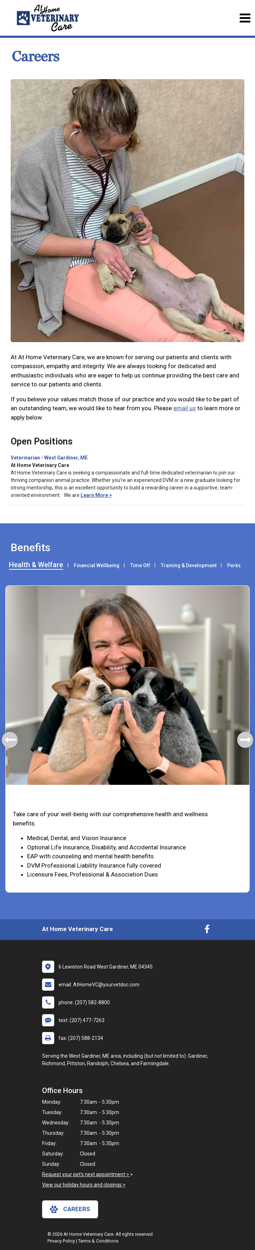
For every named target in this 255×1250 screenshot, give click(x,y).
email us (184, 408)
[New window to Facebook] (207, 931)
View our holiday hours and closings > (84, 1185)
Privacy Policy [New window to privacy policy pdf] (61, 1241)
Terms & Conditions (98, 1241)
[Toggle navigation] (245, 18)
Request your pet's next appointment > (86, 1174)
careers (70, 1209)
